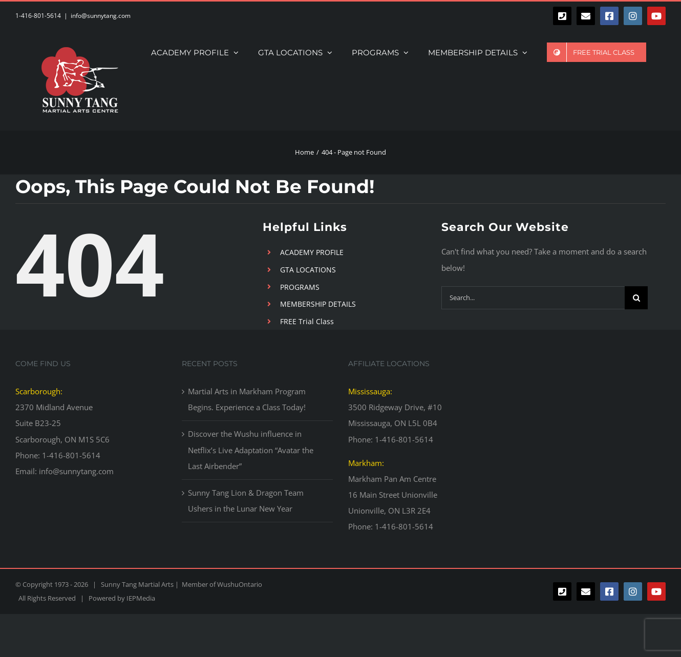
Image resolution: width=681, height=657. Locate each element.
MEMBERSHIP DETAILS (318, 304)
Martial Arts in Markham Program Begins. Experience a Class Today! (247, 399)
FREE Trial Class (307, 321)
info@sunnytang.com (101, 15)
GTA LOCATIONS (308, 269)
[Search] (636, 297)
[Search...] (533, 297)
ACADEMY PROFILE (312, 252)
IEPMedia (140, 598)
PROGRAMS (300, 287)
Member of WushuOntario (220, 584)
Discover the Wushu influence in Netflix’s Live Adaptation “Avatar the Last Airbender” (250, 450)
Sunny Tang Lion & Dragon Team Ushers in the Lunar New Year (246, 501)
